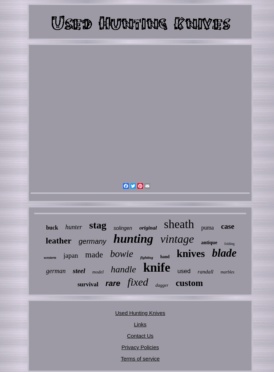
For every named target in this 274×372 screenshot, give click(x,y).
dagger (162, 285)
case (227, 226)
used (184, 271)
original (148, 228)
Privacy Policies (140, 347)
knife (156, 268)
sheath (179, 224)
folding (229, 244)
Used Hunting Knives (140, 313)
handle (123, 269)
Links (140, 324)
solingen (122, 228)
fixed (137, 282)
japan (71, 255)
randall (205, 272)
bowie (121, 253)
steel (79, 271)
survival (87, 284)
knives (191, 253)
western (50, 257)
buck (52, 228)
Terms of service (140, 359)
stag (97, 225)
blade (224, 253)
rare (113, 283)
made (94, 254)
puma (207, 228)
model (98, 272)
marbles (227, 272)
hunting (133, 238)
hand (164, 256)
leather (58, 240)
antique (209, 242)
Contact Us (140, 336)
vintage (177, 238)
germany (92, 241)
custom (189, 283)
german (56, 271)
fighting (146, 257)
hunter (73, 227)
